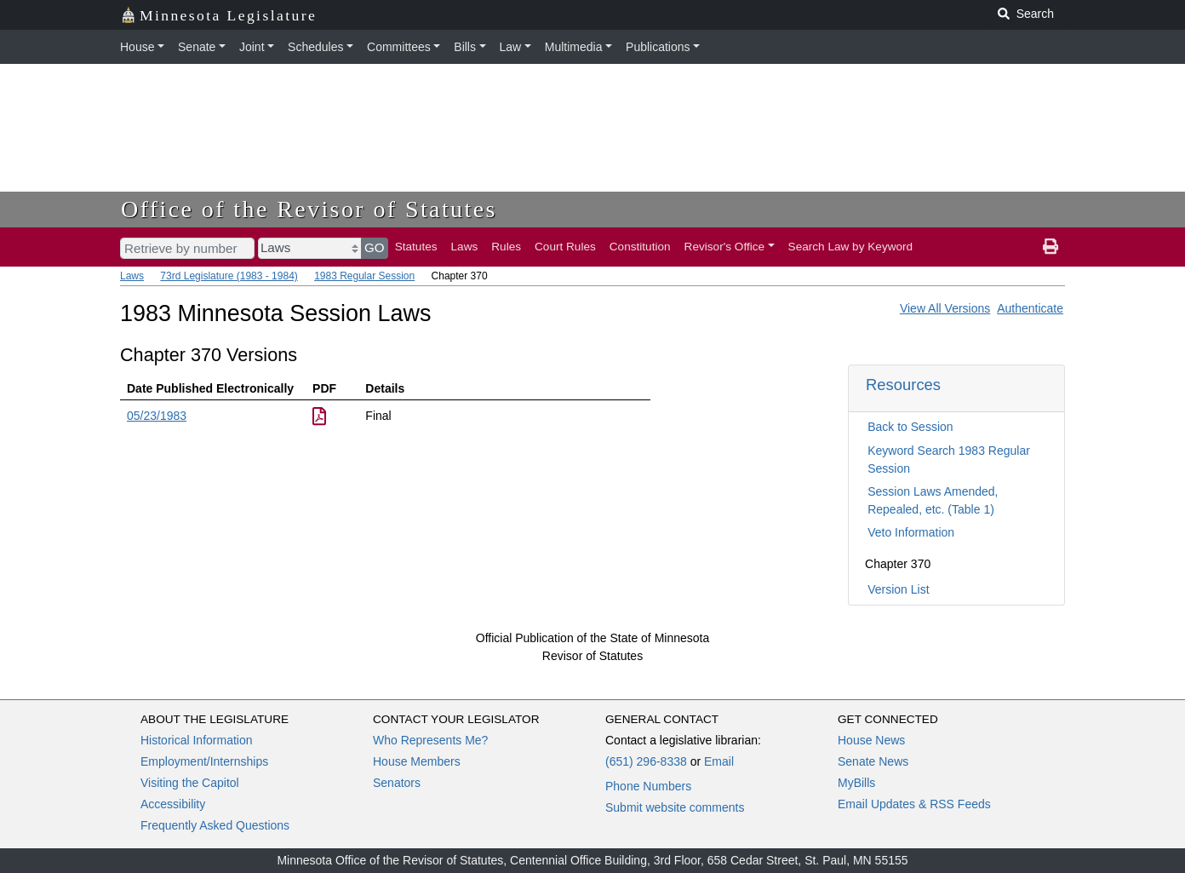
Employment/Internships (204, 761)
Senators (397, 783)
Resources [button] (903, 384)
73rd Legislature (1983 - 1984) (228, 276)
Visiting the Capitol (189, 783)
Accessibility (172, 804)
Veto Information (910, 532)
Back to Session (910, 427)
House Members (417, 761)
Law (511, 47)
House (137, 47)
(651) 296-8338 (646, 761)
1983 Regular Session (364, 276)
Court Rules (565, 246)
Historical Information (196, 740)
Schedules (315, 47)
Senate (196, 47)
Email (719, 761)
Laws (464, 246)
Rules (506, 246)
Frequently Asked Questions (214, 825)
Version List (898, 589)
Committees (399, 47)
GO (374, 247)
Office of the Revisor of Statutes (309, 209)
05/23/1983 (156, 415)
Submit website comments (674, 807)
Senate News (873, 761)
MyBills (856, 783)
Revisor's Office (724, 246)
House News (871, 740)
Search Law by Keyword (850, 246)
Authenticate (1030, 308)
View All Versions (945, 308)
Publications (658, 47)
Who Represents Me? (430, 740)
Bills (465, 47)
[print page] (1050, 247)
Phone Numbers (648, 786)
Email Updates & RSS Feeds (914, 804)
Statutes (416, 246)
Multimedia (574, 47)
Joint (252, 47)
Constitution (640, 246)
